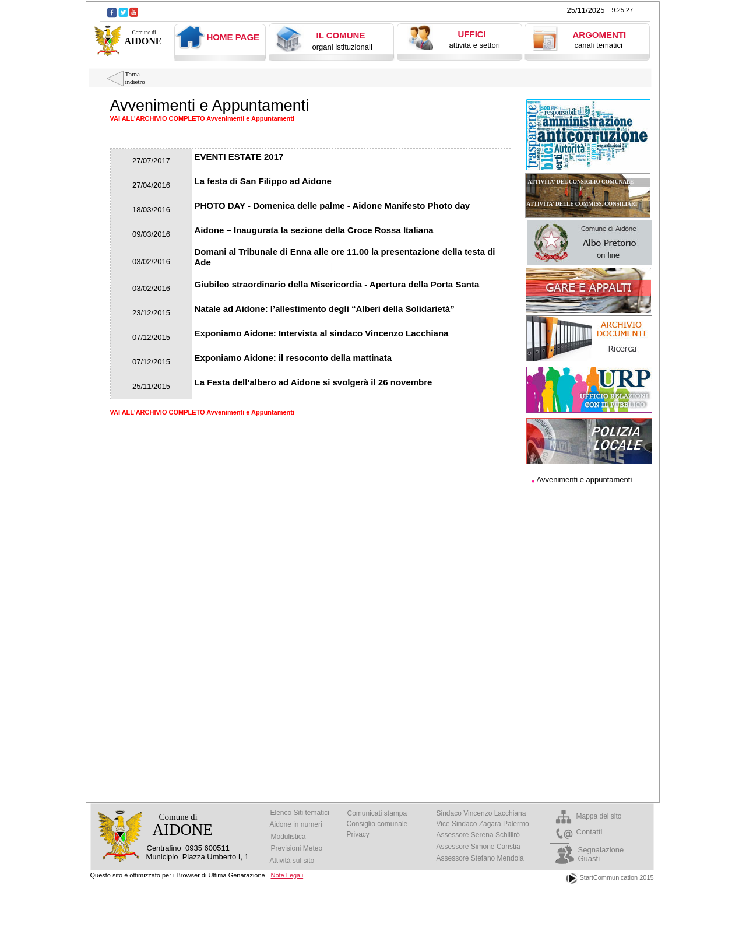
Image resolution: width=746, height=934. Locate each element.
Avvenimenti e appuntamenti (584, 479)
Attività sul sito (292, 860)
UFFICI (472, 34)
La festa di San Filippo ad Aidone (263, 181)
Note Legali (286, 875)
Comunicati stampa (377, 813)
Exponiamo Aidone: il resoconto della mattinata (293, 358)
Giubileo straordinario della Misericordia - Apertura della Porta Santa (337, 284)
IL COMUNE (340, 35)
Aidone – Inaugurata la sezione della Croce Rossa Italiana (314, 230)
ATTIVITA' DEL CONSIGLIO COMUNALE (581, 182)
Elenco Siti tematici (299, 813)
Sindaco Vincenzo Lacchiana (481, 813)
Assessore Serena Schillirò (478, 835)
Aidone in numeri (296, 824)
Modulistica (288, 837)
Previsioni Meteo (297, 848)
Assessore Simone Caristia (478, 846)
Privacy (358, 834)
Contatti (589, 831)
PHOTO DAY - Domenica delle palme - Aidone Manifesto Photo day (332, 205)
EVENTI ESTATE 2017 (239, 156)
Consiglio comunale (377, 824)
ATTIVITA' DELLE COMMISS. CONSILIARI (582, 204)
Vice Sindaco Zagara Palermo (483, 824)
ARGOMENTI (600, 35)
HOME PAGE (233, 37)
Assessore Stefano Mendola (480, 858)
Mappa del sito (599, 816)
